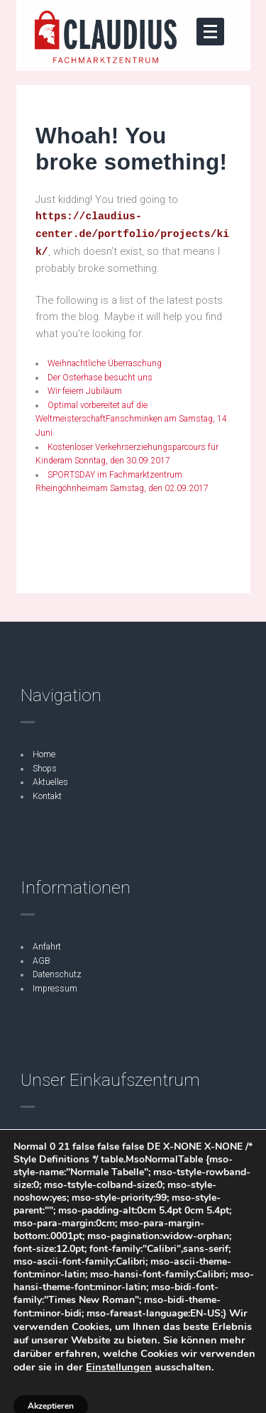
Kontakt (47, 796)
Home (44, 754)
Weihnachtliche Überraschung (106, 363)
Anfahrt (47, 947)
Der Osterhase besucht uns (100, 378)
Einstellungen (119, 1366)
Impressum (55, 989)
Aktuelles (50, 782)
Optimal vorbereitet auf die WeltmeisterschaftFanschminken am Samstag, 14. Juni (132, 419)
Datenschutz (57, 974)
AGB (41, 961)
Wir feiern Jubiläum (85, 391)
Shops (45, 769)
